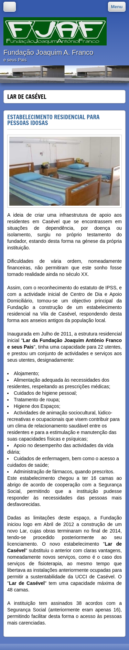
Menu (117, 6)
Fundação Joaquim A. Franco (48, 52)
